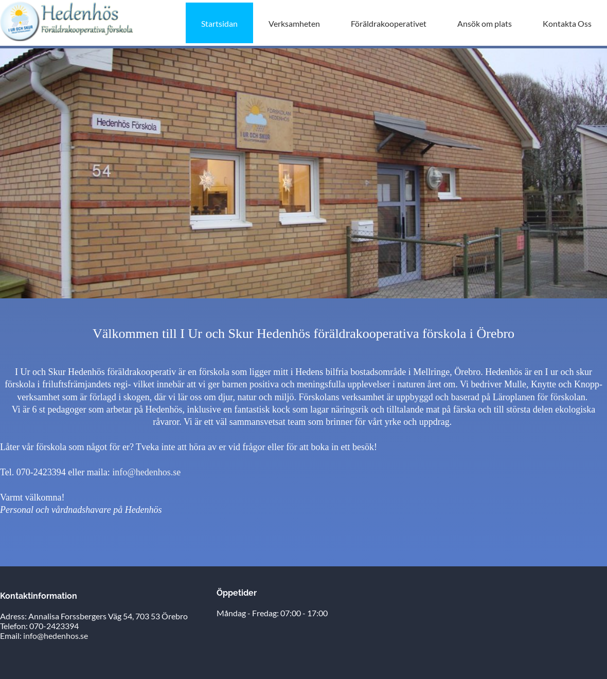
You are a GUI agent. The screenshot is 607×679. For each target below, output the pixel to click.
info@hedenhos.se (146, 472)
